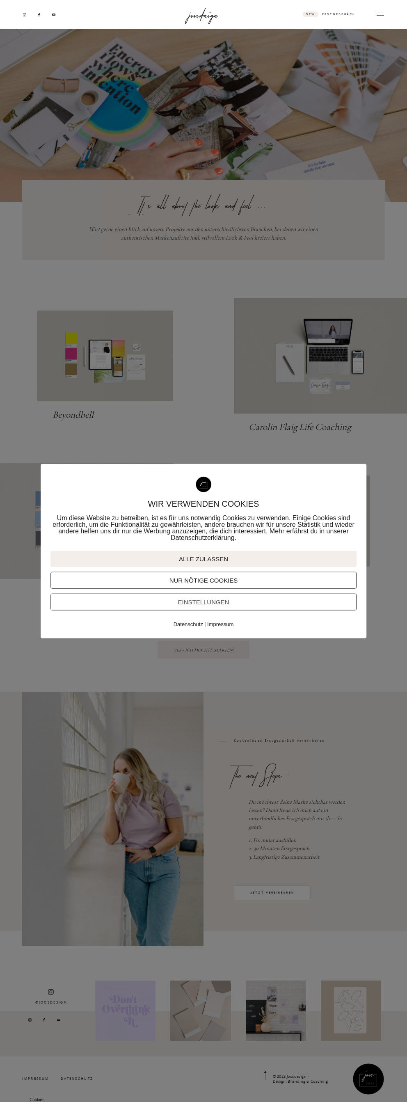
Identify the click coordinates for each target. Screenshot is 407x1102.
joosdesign (203, 14)
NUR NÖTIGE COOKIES (203, 580)
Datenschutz (188, 624)
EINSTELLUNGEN (203, 602)
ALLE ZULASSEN (203, 559)
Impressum (220, 624)
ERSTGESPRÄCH (338, 14)
